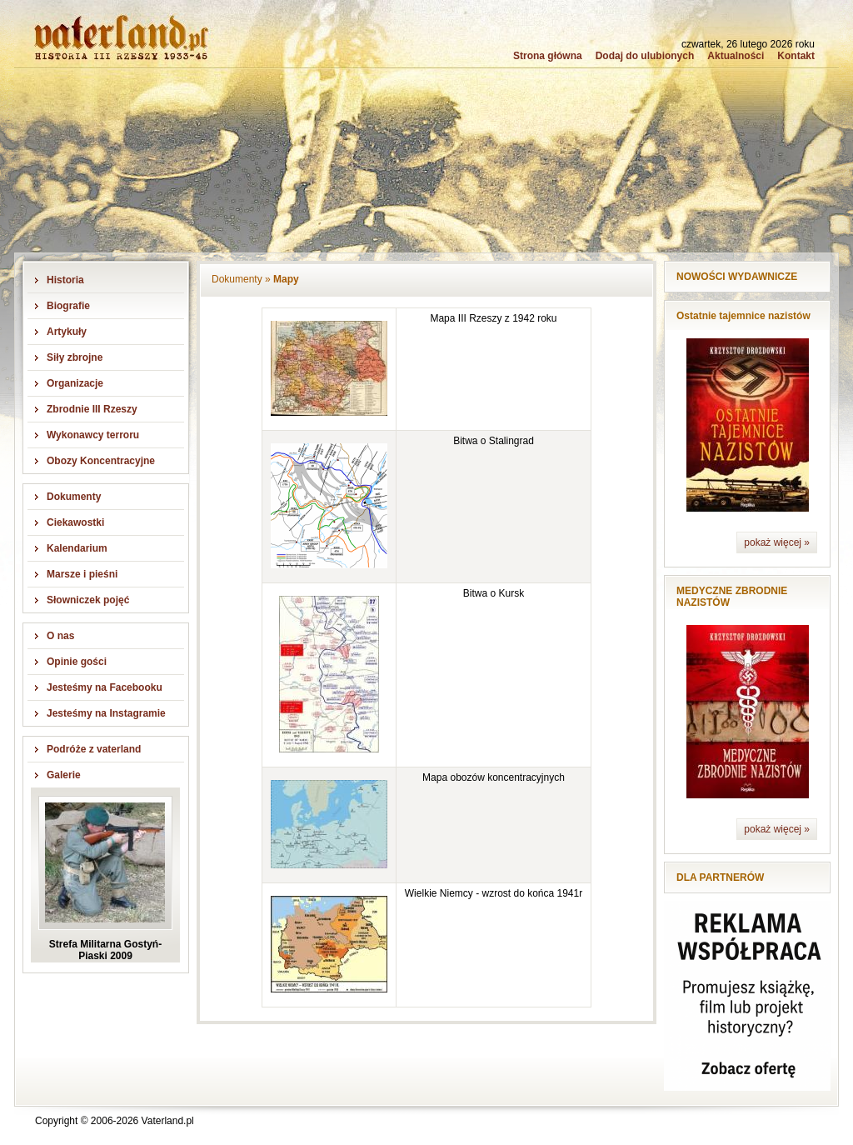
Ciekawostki (75, 522)
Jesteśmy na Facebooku (104, 687)
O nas (60, 636)
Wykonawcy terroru (93, 435)
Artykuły (67, 332)
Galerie (64, 775)
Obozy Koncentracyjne (101, 461)
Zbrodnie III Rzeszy (92, 409)
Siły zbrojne (74, 357)
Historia (65, 280)
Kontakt (796, 56)
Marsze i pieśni (82, 574)
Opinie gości (77, 662)
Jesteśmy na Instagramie (106, 713)
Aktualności (735, 56)
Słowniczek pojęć (88, 600)
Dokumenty (74, 496)
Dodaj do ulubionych (645, 56)
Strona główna (547, 56)
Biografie (68, 306)
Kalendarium (77, 548)
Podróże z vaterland (94, 749)
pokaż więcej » (777, 542)
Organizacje (75, 383)
